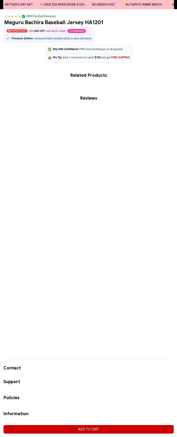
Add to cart (88, 429)
